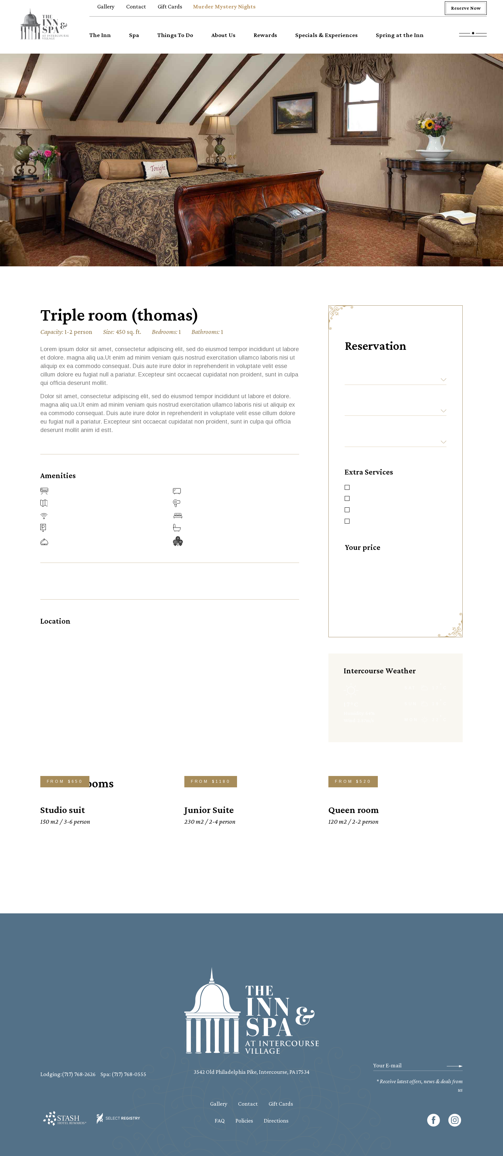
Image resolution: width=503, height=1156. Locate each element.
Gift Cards (281, 1103)
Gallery (218, 1103)
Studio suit (62, 809)
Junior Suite (209, 809)
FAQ (220, 1120)
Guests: (359, 431)
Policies (244, 1120)
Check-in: (362, 369)
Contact (248, 1103)
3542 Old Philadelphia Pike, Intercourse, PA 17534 (251, 1072)
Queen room (353, 809)
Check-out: (365, 400)
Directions (276, 1120)
